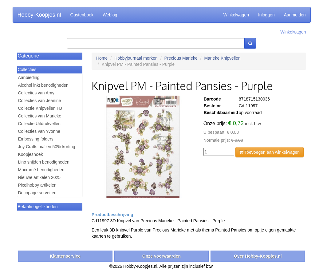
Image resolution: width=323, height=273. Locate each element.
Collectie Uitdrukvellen (39, 123)
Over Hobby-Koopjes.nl (258, 256)
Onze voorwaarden (161, 256)
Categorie (28, 55)
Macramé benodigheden (41, 169)
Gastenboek (82, 14)
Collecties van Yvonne (39, 131)
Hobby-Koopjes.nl (39, 15)
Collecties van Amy (36, 92)
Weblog (110, 14)
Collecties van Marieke (39, 115)
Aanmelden (295, 14)
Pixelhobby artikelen (37, 185)
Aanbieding (29, 77)
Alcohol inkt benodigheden (43, 85)
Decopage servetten (37, 192)
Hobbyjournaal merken (136, 58)
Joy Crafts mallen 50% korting (46, 146)
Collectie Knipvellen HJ (40, 108)
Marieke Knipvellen (222, 58)
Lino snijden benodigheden (43, 162)
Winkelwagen (236, 14)
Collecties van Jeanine (39, 100)
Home (102, 58)
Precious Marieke (181, 58)
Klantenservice (65, 256)
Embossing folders (35, 138)
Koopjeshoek (30, 154)
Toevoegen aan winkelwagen (269, 152)
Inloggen (266, 14)
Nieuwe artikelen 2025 (39, 177)
